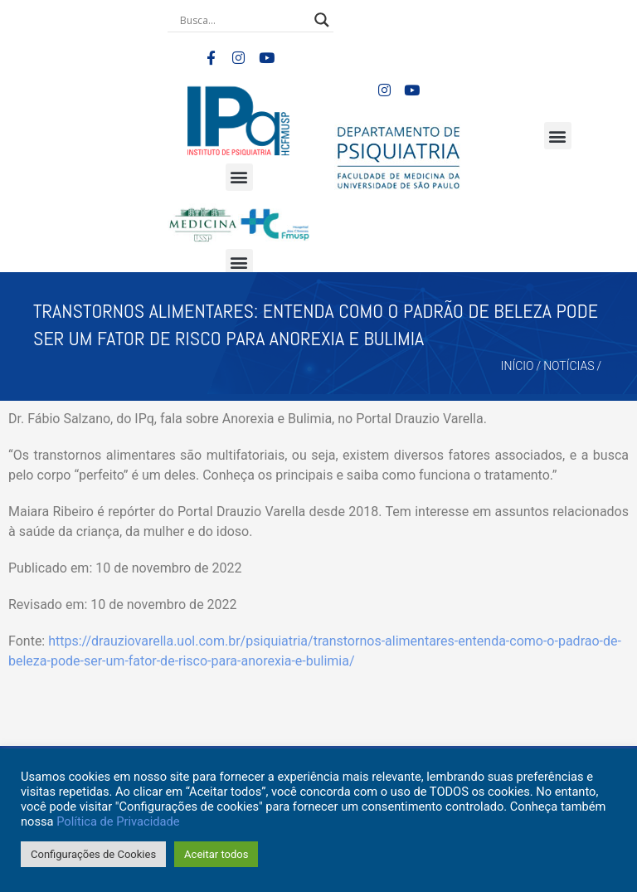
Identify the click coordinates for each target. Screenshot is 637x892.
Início (517, 366)
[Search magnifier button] (321, 20)
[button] (239, 177)
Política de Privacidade (117, 821)
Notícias (568, 366)
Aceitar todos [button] (216, 854)
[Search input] (243, 20)
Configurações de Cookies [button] (93, 854)
